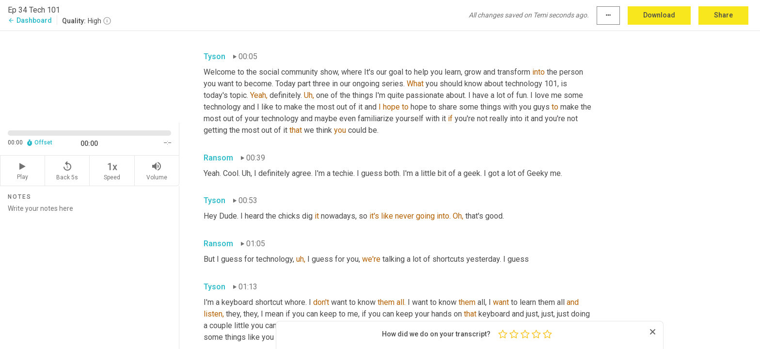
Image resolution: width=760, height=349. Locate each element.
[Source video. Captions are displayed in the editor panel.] (89, 76)
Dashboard (30, 20)
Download (659, 15)
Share (723, 15)
